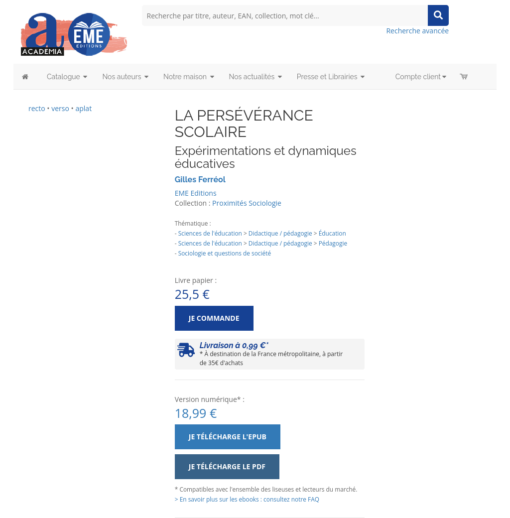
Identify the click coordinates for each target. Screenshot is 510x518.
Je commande (214, 318)
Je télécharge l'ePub (227, 436)
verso (60, 108)
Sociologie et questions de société (224, 253)
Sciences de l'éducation (210, 233)
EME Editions (196, 193)
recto (36, 108)
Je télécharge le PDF (227, 466)
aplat (83, 108)
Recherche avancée (417, 30)
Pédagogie (333, 243)
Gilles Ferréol (200, 179)
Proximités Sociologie (246, 203)
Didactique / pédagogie (280, 233)
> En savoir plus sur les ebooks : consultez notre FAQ (247, 499)
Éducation (332, 233)
